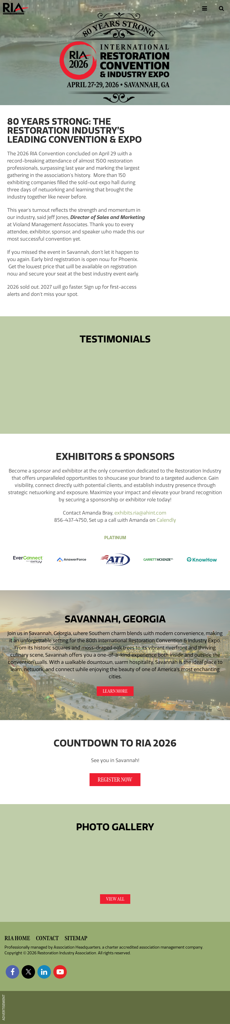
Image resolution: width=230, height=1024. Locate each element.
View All (115, 899)
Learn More (115, 691)
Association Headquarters (77, 947)
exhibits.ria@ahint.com (140, 513)
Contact (47, 938)
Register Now (115, 779)
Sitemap (76, 938)
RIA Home (17, 938)
